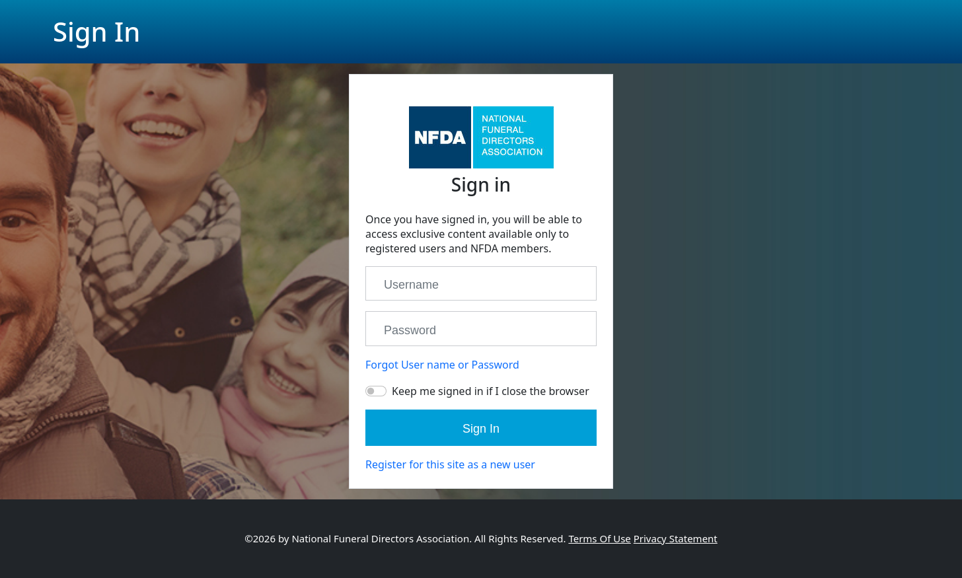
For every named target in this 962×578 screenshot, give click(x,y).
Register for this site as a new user (450, 464)
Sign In (481, 428)
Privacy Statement (676, 538)
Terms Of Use (599, 538)
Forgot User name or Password (442, 364)
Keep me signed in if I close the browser (490, 391)
